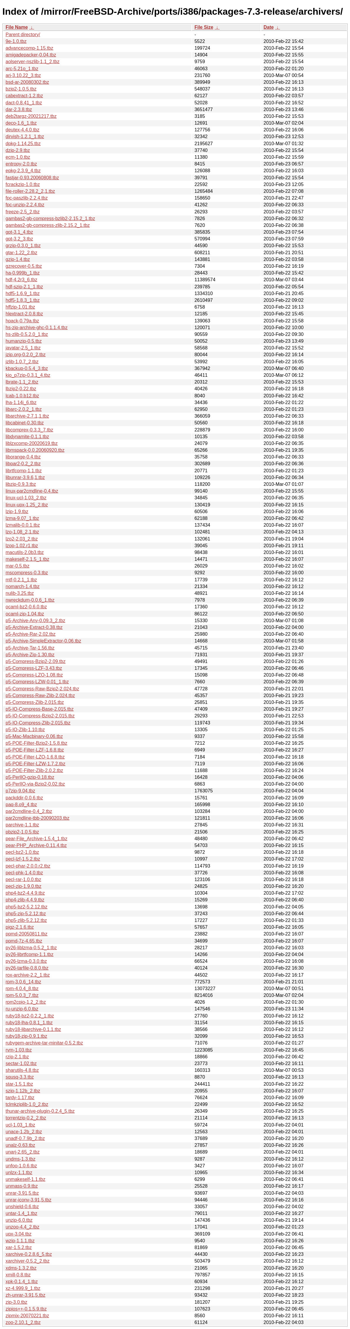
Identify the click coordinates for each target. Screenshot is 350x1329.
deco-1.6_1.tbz (21, 122)
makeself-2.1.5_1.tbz (27, 559)
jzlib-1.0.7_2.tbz (22, 361)
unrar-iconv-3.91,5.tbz (28, 1199)
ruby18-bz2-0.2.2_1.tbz (30, 1015)
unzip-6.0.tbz (19, 1220)
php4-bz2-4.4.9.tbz (25, 893)
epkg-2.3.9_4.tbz (23, 170)
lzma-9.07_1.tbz (22, 518)
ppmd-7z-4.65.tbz (24, 940)
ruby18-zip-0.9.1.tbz (26, 1036)
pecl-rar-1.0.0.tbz (23, 879)
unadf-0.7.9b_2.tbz (25, 1138)
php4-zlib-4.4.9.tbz (25, 899)
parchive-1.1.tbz (22, 824)
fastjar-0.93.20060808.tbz (32, 177)
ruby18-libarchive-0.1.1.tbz (33, 1029)
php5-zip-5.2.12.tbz (26, 913)
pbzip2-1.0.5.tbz (22, 831)
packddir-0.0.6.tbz (24, 797)
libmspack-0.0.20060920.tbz (35, 450)
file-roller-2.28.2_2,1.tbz (30, 191)
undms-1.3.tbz (20, 1158)
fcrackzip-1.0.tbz (23, 184)
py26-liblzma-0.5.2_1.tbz (31, 947)
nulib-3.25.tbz (20, 593)
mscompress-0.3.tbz (27, 572)
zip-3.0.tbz (16, 1302)
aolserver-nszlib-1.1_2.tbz (32, 61)
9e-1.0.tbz (16, 41)
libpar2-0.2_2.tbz (23, 463)
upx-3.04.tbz (18, 1233)
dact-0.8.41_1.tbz (24, 102)
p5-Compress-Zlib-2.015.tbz (35, 702)
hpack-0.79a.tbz (22, 320)
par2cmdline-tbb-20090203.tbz (37, 818)
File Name (17, 27)
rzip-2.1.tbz (17, 1056)
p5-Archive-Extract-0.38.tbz (34, 627)
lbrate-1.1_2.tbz (22, 381)
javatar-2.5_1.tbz (23, 347)
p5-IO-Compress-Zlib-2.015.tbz (38, 722)
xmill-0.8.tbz (18, 1274)
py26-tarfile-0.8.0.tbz (27, 967)
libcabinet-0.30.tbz (25, 422)
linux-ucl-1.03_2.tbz (26, 497)
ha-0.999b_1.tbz (23, 272)
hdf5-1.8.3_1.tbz (23, 300)
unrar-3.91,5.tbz (22, 1193)
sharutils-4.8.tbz (22, 1070)
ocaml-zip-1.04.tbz (25, 613)
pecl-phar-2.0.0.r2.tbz (28, 865)
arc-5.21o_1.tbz (22, 68)
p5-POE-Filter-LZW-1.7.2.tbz (35, 763)
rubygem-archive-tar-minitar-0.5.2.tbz (44, 1042)
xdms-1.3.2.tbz (21, 1268)
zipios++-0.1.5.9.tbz (26, 1308)
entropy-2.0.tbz (21, 163)
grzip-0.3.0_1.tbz (23, 245)
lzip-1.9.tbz (17, 511)
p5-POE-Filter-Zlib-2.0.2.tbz (34, 770)
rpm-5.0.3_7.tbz (22, 995)
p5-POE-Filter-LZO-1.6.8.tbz (35, 756)
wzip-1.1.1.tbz (20, 1240)
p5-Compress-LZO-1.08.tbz (34, 674)
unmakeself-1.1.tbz (25, 1179)
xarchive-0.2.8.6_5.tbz (29, 1254)
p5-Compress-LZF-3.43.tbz (34, 668)
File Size (203, 27)
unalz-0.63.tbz (20, 1145)
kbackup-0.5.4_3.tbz (27, 368)
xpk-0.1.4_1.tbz (22, 1281)
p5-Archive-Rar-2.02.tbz (31, 634)
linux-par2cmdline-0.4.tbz (32, 490)
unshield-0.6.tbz (22, 1206)
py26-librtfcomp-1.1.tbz (30, 954)
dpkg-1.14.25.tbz (23, 143)
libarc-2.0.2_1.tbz (24, 409)
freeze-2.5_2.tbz (23, 211)
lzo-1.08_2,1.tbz (22, 531)
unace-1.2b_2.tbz (24, 1131)
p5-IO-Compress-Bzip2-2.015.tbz (40, 715)
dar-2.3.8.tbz (19, 109)
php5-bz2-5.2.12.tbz (26, 906)
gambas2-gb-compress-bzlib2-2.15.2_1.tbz (50, 218)
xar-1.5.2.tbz (19, 1247)
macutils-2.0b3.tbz (25, 552)
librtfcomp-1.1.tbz (24, 470)
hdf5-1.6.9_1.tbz (23, 293)
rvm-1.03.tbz (19, 1049)
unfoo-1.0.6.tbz (21, 1165)
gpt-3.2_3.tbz (19, 238)
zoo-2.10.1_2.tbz (23, 1322)
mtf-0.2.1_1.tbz (21, 579)
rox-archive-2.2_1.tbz (28, 975)
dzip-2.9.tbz (18, 150)
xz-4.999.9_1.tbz (23, 1288)
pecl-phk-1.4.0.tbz (24, 872)
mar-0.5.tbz (17, 565)
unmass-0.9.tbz (22, 1186)
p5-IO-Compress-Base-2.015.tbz (40, 709)
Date (269, 27)
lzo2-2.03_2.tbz (22, 538)
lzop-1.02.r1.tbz (22, 545)
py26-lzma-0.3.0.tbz (26, 961)
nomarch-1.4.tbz (23, 586)
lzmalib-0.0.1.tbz (23, 525)
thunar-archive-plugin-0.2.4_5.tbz (40, 1111)
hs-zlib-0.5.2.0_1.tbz (27, 334)
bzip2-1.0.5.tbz (21, 88)
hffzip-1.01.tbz (20, 306)
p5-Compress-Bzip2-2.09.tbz (36, 661)
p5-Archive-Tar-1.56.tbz (30, 647)
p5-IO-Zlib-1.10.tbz (25, 729)
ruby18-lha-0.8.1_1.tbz (29, 1022)
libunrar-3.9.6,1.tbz (25, 477)
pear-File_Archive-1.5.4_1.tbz (36, 838)
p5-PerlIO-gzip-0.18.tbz (30, 777)
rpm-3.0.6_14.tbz (23, 981)
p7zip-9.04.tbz (20, 790)
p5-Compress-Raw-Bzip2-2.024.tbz (42, 688)
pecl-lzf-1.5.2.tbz (23, 858)
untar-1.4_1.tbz (21, 1213)
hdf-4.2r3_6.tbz (21, 279)
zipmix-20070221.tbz (27, 1315)
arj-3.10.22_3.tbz (23, 75)
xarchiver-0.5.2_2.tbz (27, 1260)
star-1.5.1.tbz (19, 1084)
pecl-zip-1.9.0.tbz (23, 886)
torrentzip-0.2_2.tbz (26, 1117)
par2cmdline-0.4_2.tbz (29, 811)
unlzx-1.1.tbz (19, 1172)
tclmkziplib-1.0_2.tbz (27, 1104)
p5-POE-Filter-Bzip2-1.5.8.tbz (36, 743)
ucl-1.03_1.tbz (20, 1124)
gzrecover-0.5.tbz (24, 266)
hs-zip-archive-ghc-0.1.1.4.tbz (37, 327)
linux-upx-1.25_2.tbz (27, 504)
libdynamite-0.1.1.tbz (27, 436)
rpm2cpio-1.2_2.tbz (26, 1002)
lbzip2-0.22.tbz (21, 388)
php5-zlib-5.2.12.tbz (26, 920)
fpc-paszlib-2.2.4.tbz (27, 197)
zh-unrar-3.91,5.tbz (25, 1295)
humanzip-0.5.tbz (24, 341)
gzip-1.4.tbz (18, 259)
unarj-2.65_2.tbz (23, 1151)
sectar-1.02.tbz (21, 1063)
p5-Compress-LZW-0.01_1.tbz (37, 681)
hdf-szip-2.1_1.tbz (24, 286)
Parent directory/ (23, 34)
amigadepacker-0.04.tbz (31, 54)
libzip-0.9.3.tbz (21, 484)
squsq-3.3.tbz (20, 1076)
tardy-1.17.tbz (20, 1097)
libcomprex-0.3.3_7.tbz (29, 429)
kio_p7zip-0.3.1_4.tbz (28, 375)
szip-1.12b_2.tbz (23, 1090)
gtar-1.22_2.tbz (21, 252)
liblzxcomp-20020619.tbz (32, 443)
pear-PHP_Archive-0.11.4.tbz (36, 845)
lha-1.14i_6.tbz (21, 402)
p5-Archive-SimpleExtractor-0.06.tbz (43, 640)
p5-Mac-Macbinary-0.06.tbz (34, 736)
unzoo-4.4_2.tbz (22, 1226)
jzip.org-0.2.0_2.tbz (26, 354)
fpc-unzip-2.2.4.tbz (25, 204)
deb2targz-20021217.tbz (31, 116)
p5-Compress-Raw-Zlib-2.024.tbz (40, 695)
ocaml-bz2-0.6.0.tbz (26, 606)
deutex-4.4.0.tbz (22, 129)
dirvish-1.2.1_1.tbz (25, 136)
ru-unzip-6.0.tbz (22, 1008)
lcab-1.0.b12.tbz (22, 395)
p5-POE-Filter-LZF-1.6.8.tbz (35, 749)
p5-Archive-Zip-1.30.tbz (30, 654)
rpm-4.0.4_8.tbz (22, 988)
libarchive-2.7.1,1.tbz (27, 416)
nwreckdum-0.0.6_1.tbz (30, 599)
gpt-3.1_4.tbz (19, 232)
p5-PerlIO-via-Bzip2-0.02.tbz (35, 783)
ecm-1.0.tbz (18, 157)
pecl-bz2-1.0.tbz (22, 852)
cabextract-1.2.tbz (24, 95)
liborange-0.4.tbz (23, 456)
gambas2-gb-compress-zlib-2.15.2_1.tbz (48, 225)
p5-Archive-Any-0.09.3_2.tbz (35, 620)
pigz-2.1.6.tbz (20, 927)
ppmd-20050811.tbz (26, 933)
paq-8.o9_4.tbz (21, 804)
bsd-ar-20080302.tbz (27, 82)
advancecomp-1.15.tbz (29, 48)
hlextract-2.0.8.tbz (24, 313)
